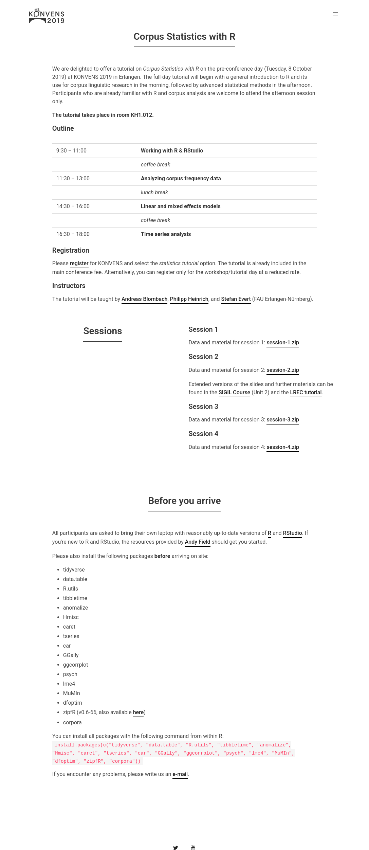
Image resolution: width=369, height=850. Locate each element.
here (138, 712)
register (79, 263)
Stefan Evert (236, 299)
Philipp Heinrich (189, 299)
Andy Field (197, 542)
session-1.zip (282, 342)
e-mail (180, 774)
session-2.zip (282, 370)
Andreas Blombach (144, 299)
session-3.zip (282, 419)
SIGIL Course (234, 392)
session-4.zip (282, 447)
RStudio (292, 533)
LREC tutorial (306, 392)
